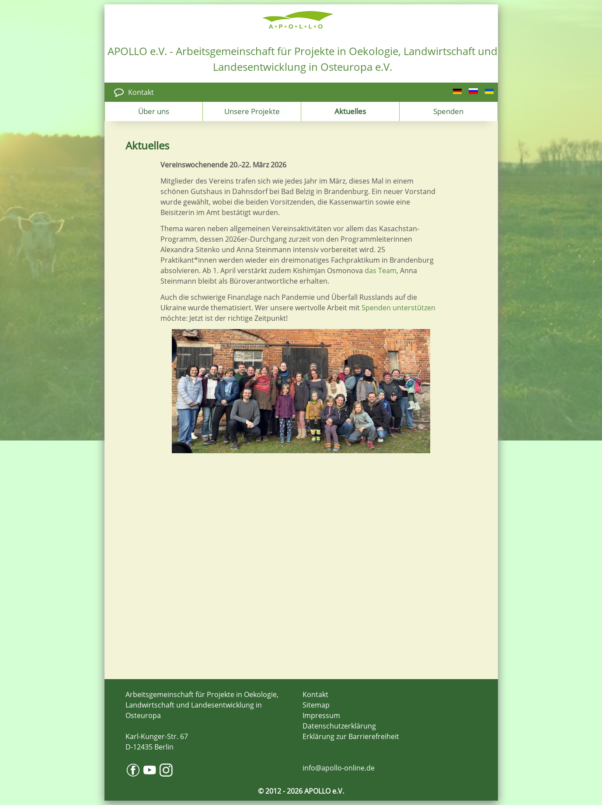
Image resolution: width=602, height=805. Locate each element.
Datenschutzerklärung (339, 726)
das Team (381, 270)
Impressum (321, 715)
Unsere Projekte (252, 111)
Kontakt (141, 92)
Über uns (153, 111)
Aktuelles (350, 111)
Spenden (448, 111)
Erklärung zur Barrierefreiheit (351, 736)
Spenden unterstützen (398, 307)
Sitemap (316, 705)
